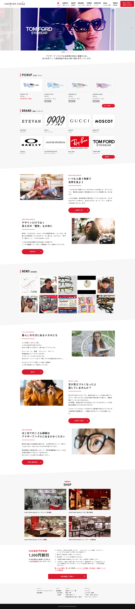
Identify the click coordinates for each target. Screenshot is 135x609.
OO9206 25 (72, 94)
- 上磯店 (58, 595)
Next (132, 28)
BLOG (36, 372)
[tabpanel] (67, 29)
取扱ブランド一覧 (71, 591)
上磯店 (98, 568)
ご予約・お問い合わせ (91, 595)
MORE (107, 157)
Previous (3, 28)
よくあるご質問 (89, 593)
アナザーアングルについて (45, 591)
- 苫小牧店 (59, 593)
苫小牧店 (92, 568)
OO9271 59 (24, 94)
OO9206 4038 (98, 94)
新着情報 (39, 593)
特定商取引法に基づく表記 (74, 597)
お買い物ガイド (70, 595)
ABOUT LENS (81, 421)
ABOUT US (82, 210)
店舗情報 (58, 591)
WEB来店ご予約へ (73, 576)
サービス (87, 591)
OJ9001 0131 (49, 94)
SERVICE (36, 251)
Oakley (22, 96)
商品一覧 (68, 593)
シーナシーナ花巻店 (82, 568)
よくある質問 (61, 568)
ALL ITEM (107, 106)
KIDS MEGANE (35, 462)
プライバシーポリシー (91, 597)
